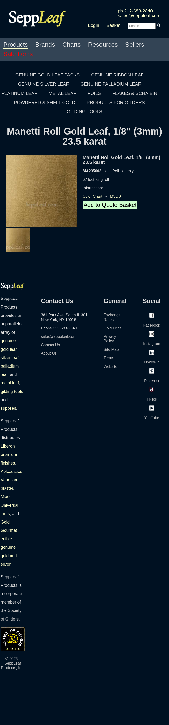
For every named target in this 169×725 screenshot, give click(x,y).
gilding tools (12, 391)
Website (111, 366)
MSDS (115, 196)
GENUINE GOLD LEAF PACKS (47, 74)
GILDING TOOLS (84, 111)
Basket (113, 25)
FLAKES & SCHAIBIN (134, 93)
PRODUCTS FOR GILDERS (116, 102)
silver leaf (9, 357)
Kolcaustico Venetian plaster (11, 480)
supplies (8, 408)
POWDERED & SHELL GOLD (44, 102)
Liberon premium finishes (9, 454)
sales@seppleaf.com (139, 15)
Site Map (111, 349)
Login (93, 25)
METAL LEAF (62, 93)
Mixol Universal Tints (9, 505)
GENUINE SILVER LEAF (43, 83)
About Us (49, 353)
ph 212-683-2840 (135, 10)
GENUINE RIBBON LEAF (117, 74)
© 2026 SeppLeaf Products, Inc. (12, 663)
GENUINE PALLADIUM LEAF (110, 83)
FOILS (94, 93)
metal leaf (10, 382)
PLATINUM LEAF (19, 93)
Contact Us (50, 345)
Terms (109, 358)
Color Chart (92, 196)
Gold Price (113, 328)
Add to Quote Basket (110, 204)
